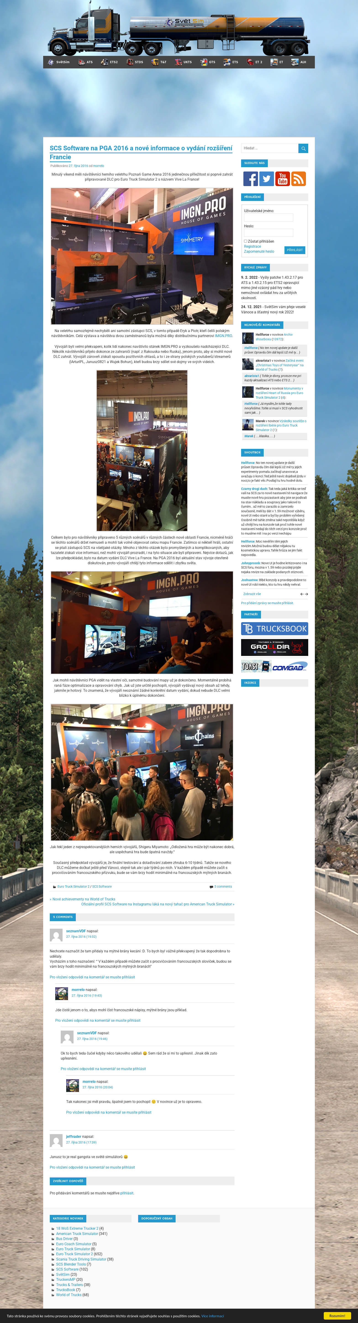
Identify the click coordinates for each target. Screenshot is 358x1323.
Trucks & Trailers (69, 1285)
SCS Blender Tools (71, 1264)
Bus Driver (64, 1239)
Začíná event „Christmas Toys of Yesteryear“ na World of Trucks (280, 365)
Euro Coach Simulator (73, 1244)
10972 (277, 339)
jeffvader (73, 1136)
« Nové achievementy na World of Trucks (82, 899)
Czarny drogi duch (254, 489)
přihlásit (126, 1193)
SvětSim (63, 1274)
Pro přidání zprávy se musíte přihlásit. (267, 603)
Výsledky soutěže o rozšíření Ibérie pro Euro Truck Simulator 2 (281, 425)
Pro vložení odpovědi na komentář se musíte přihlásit (92, 977)
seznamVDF (76, 931)
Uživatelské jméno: (259, 211)
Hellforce (248, 463)
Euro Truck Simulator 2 (74, 886)
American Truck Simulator (77, 1234)
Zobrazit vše (252, 594)
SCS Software (102, 886)
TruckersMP (65, 1279)
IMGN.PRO (223, 336)
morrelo (98, 166)
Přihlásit (295, 250)
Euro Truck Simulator (73, 1249)
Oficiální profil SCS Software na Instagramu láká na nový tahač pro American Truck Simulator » (157, 904)
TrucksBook (65, 1290)
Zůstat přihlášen (261, 241)
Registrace (252, 246)
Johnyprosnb (250, 563)
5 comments (223, 886)
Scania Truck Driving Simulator (81, 1259)
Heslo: (249, 226)
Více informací (212, 1316)
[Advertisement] (179, 103)
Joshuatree (249, 580)
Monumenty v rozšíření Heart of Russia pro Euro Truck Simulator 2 (279, 393)
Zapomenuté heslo (259, 251)
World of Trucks (69, 1295)
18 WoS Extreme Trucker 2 (77, 1228)
